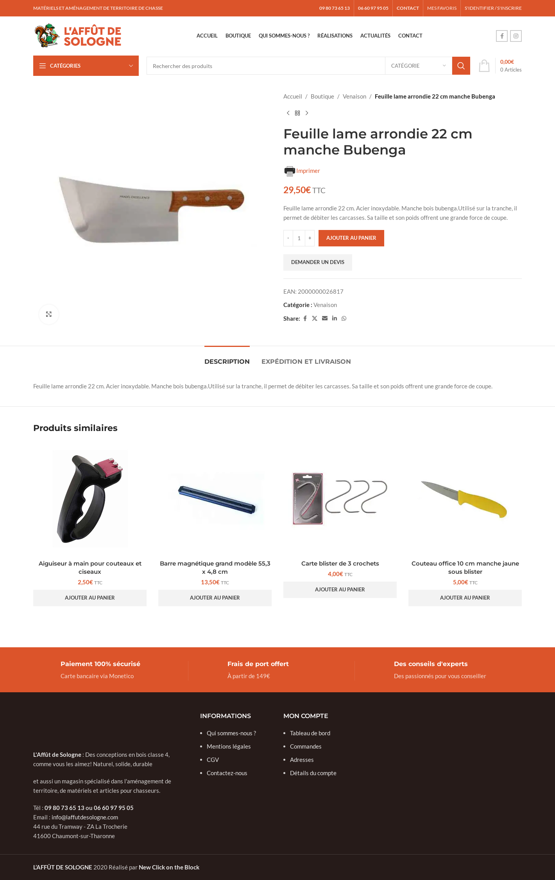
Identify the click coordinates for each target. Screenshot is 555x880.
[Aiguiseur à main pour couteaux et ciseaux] (90, 499)
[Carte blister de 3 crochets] (340, 499)
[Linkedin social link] (334, 318)
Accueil (292, 96)
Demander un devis (317, 262)
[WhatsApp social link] (344, 318)
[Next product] (307, 113)
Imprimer (301, 171)
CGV (213, 759)
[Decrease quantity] (288, 238)
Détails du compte (313, 772)
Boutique (322, 96)
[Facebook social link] (502, 36)
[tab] (227, 358)
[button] (90, 598)
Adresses (302, 759)
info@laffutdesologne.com (85, 817)
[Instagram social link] (516, 36)
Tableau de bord (310, 732)
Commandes (306, 746)
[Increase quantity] (310, 238)
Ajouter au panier (351, 238)
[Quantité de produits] (299, 238)
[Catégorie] (418, 65)
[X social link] (315, 318)
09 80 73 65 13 (64, 807)
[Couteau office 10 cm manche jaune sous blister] (465, 499)
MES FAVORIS (442, 8)
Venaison (354, 96)
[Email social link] (325, 318)
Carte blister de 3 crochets (340, 563)
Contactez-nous (227, 772)
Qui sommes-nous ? (231, 732)
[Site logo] (78, 35)
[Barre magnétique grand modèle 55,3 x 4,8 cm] (215, 499)
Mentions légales (229, 746)
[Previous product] (288, 113)
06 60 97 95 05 (114, 807)
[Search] (308, 66)
